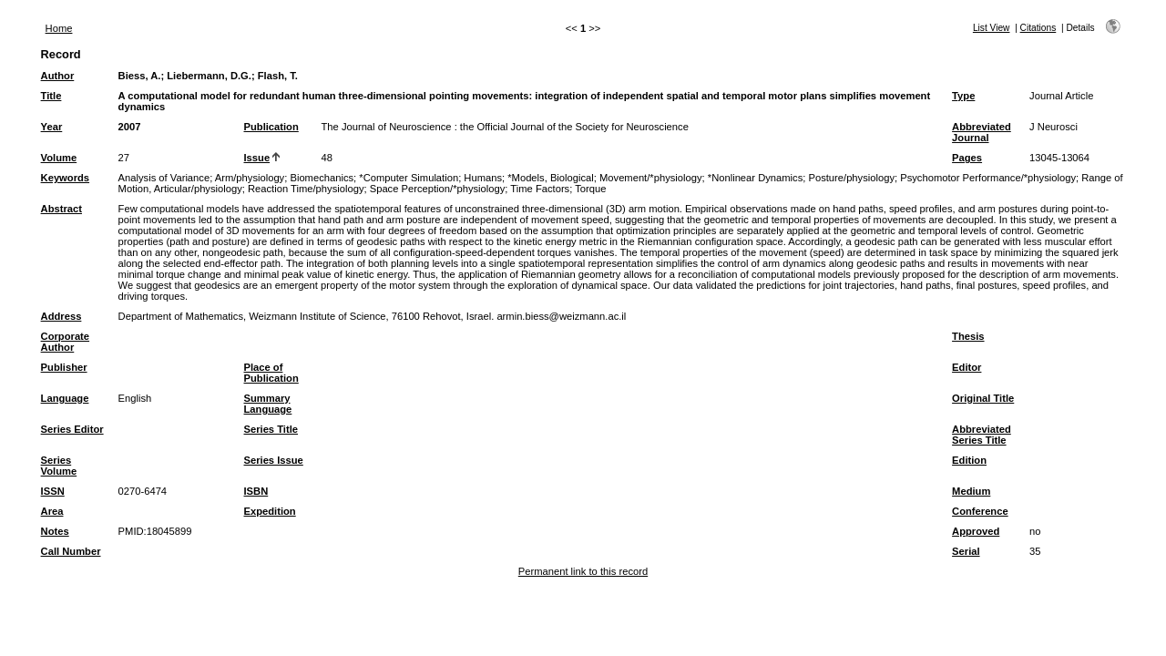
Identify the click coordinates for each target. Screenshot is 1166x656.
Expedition (270, 511)
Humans (483, 177)
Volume (59, 157)
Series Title (271, 429)
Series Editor (72, 429)
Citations (1038, 28)
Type (963, 95)
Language (65, 398)
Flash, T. (278, 75)
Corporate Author (65, 342)
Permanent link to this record (583, 571)
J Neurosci (1053, 126)
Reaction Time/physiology (305, 188)
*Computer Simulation (408, 177)
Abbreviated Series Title (981, 435)
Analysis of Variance (164, 177)
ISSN (53, 491)
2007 (129, 126)
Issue (257, 157)
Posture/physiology (851, 177)
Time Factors (539, 188)
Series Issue (273, 460)
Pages (967, 157)
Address (61, 316)
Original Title (983, 398)
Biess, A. (139, 75)
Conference (980, 511)
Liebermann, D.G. (209, 75)
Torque (590, 188)
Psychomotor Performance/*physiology (988, 177)
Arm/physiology (249, 177)
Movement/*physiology (650, 177)
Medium (971, 491)
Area (52, 511)
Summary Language (268, 404)
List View (991, 28)
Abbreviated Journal (981, 132)
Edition (969, 460)
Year (52, 126)
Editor (966, 367)
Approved (975, 531)
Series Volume (59, 466)
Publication (271, 126)
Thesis (968, 336)
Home (59, 28)
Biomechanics (321, 177)
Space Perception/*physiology (438, 188)
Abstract (61, 208)
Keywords (65, 177)
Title (51, 95)
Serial (965, 551)
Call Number (71, 551)
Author (58, 75)
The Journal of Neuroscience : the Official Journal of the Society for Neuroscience (505, 126)
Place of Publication (271, 373)
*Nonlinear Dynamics (755, 177)
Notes (55, 531)
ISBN (256, 491)
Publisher (64, 367)
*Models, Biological (550, 177)
